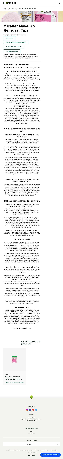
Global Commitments (24, 450)
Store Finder (14, 450)
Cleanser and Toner (13, 46)
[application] (31, 444)
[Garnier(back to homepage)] (10, 3)
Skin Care (9, 38)
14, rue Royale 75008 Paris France (31, 419)
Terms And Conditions (42, 450)
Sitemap (33, 450)
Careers (32, 431)
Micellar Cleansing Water (16, 42)
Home (7, 450)
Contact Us (31, 433)
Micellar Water (12, 51)
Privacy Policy (53, 450)
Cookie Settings (31, 452)
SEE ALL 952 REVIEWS (17, 382)
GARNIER (32, 417)
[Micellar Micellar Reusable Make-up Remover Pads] (14, 364)
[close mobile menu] (4, 3)
